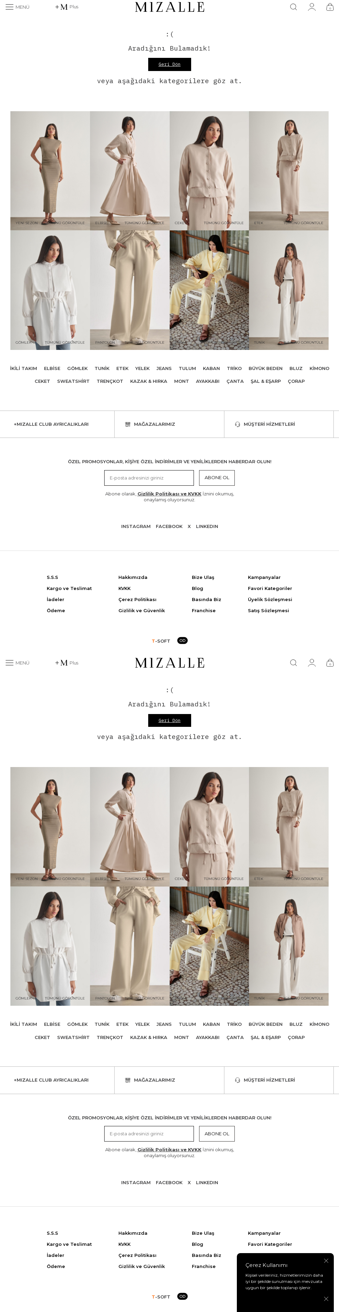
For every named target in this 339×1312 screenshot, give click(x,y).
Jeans (164, 368)
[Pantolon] (130, 290)
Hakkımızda (133, 577)
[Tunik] (289, 290)
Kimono (319, 368)
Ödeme (56, 610)
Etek (122, 368)
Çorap (296, 381)
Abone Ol (217, 477)
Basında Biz (206, 599)
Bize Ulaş (203, 577)
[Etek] (289, 171)
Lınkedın (207, 526)
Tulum (187, 368)
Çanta (235, 381)
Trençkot (110, 381)
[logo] (169, 7)
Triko (234, 368)
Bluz (296, 368)
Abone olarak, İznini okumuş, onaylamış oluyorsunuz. (169, 496)
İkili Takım (23, 368)
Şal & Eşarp (266, 381)
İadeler (55, 599)
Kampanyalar (264, 577)
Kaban (211, 368)
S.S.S (52, 577)
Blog (197, 588)
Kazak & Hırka (148, 381)
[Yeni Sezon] (50, 171)
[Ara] (293, 7)
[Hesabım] (312, 7)
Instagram (136, 526)
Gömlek (77, 368)
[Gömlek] (50, 290)
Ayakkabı (208, 381)
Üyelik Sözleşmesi (270, 599)
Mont (181, 381)
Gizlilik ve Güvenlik (141, 610)
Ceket (42, 381)
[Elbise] (130, 171)
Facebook (169, 526)
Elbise (52, 368)
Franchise (204, 610)
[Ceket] (209, 171)
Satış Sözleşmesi (268, 610)
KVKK (124, 588)
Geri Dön (170, 64)
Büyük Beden (266, 368)
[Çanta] (330, 7)
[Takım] (209, 290)
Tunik (102, 368)
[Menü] (17, 6)
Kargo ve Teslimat (69, 588)
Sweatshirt (73, 381)
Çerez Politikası (137, 599)
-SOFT (161, 641)
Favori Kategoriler (270, 588)
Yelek (142, 368)
